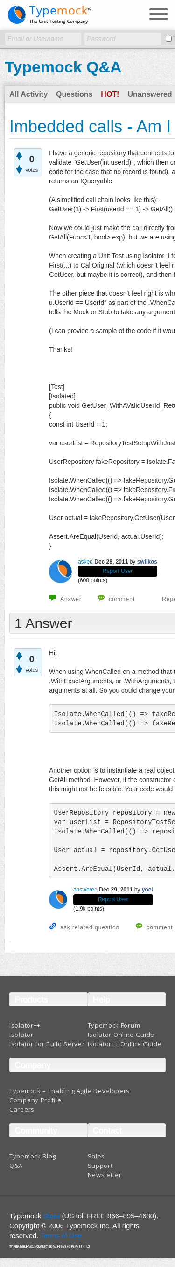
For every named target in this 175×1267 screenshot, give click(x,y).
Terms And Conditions (43, 1247)
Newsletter (105, 1175)
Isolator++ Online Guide (125, 1044)
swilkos (147, 561)
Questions (74, 94)
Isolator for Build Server (47, 1044)
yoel (147, 889)
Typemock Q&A (63, 67)
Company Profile (35, 1100)
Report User (118, 571)
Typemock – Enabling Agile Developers (69, 1090)
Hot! (110, 94)
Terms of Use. (62, 1235)
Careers (22, 1109)
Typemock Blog (32, 1156)
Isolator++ (25, 1025)
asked (85, 561)
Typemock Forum (114, 1025)
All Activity (28, 94)
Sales (96, 1156)
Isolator (21, 1034)
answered (85, 889)
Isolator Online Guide (121, 1034)
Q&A (16, 1165)
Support (100, 1165)
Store (51, 1216)
